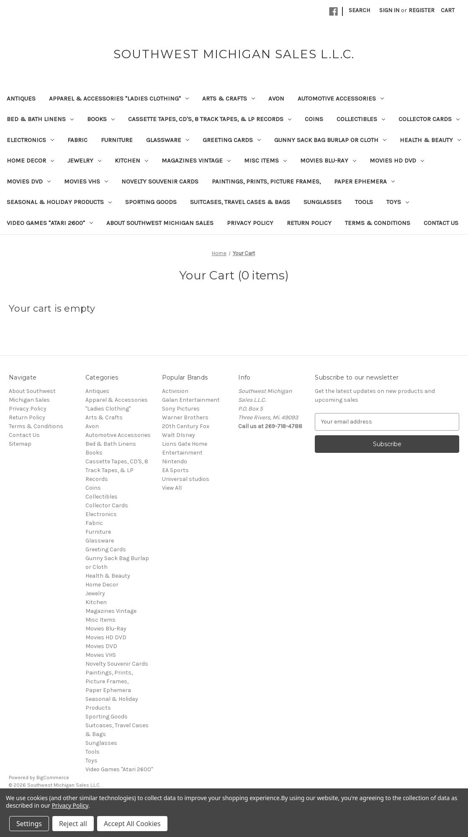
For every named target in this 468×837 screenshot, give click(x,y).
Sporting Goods (151, 202)
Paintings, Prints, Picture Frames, (266, 181)
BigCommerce (52, 777)
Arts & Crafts (228, 98)
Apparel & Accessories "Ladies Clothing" (119, 98)
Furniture (117, 140)
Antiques (21, 98)
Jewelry (84, 160)
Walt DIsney (178, 435)
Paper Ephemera (364, 181)
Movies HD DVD (397, 160)
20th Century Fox (185, 426)
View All (172, 487)
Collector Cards (429, 119)
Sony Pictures (181, 408)
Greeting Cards (232, 140)
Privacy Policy (250, 223)
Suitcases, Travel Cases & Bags (240, 202)
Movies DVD (29, 181)
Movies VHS (86, 181)
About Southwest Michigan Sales (159, 223)
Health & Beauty (430, 140)
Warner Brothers (185, 417)
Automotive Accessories (341, 98)
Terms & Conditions (377, 223)
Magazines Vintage (196, 160)
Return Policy (309, 223)
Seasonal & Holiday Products (59, 202)
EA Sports (175, 470)
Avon (276, 98)
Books (101, 119)
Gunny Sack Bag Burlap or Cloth (330, 140)
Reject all (73, 823)
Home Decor (30, 160)
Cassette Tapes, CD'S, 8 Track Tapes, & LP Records (209, 119)
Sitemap (20, 443)
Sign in (389, 10)
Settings (29, 823)
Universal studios (185, 479)
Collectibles (361, 119)
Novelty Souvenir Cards (159, 181)
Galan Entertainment (191, 399)
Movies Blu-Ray (328, 160)
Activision (175, 391)
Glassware (167, 140)
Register (422, 10)
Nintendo (174, 461)
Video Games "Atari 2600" (50, 223)
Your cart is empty (52, 308)
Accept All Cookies (132, 823)
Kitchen (131, 160)
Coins (314, 119)
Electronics (30, 140)
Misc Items (265, 160)
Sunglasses (322, 202)
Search (359, 10)
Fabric (77, 140)
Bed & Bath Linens (40, 119)
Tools (364, 202)
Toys (397, 202)
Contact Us (441, 223)
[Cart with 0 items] (447, 10)
